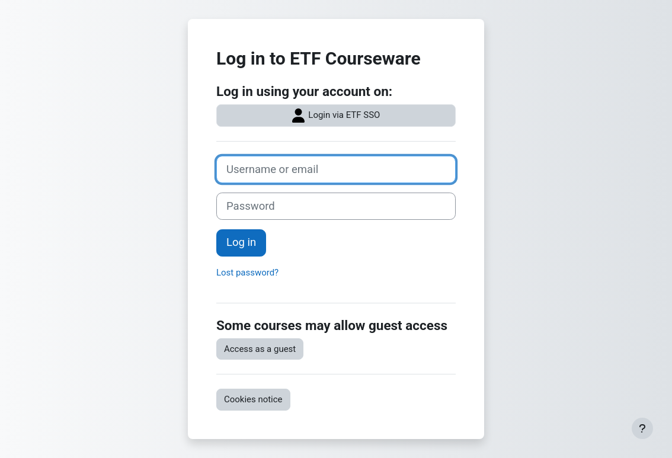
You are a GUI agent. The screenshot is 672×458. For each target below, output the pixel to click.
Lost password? (247, 272)
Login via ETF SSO (336, 115)
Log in (241, 242)
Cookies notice (253, 399)
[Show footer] (642, 428)
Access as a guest (260, 349)
